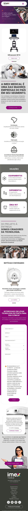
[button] (12, 61)
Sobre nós (14, 493)
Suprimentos (14, 488)
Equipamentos (14, 487)
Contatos (14, 497)
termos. (17, 427)
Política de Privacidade (14, 506)
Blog (14, 495)
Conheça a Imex (13, 107)
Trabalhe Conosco (14, 499)
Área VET (14, 490)
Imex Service (14, 492)
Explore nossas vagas (13, 463)
